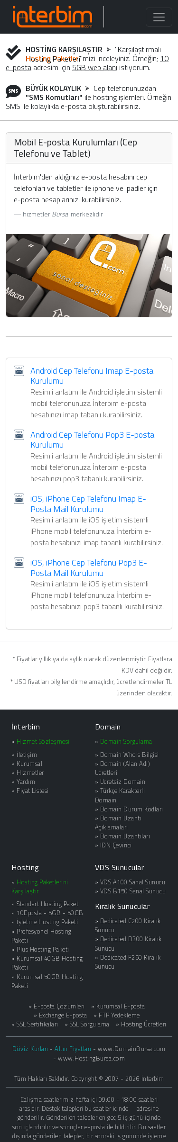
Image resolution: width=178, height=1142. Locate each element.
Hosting (25, 867)
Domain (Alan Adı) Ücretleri (122, 768)
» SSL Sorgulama (87, 1024)
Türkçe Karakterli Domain (120, 795)
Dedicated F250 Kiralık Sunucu (128, 962)
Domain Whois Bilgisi (129, 754)
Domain (108, 726)
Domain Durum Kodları (131, 809)
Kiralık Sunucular (122, 906)
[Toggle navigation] (159, 17)
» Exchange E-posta (60, 1015)
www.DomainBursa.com (132, 1048)
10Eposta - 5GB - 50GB (50, 912)
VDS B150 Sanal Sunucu (133, 891)
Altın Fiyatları (73, 1048)
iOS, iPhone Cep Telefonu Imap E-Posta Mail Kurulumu (88, 503)
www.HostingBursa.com (91, 1058)
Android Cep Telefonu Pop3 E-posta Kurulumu (92, 439)
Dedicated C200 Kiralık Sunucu (128, 925)
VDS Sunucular (119, 867)
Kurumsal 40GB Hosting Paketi (47, 962)
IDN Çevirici (116, 845)
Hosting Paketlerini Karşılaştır (39, 886)
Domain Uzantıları (125, 836)
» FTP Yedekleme (117, 1015)
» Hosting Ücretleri (141, 1024)
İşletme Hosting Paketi (47, 921)
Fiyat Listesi (33, 790)
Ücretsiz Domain (123, 781)
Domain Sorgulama (126, 741)
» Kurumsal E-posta (118, 1006)
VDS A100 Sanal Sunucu (133, 882)
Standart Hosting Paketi (48, 903)
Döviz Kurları (30, 1048)
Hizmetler (30, 772)
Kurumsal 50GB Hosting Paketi (47, 981)
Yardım (26, 781)
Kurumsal (29, 763)
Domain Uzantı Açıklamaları (118, 822)
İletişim (27, 754)
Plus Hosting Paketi (43, 949)
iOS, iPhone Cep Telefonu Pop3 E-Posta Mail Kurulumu (88, 567)
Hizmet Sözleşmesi (43, 741)
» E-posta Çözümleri (56, 1006)
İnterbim (25, 726)
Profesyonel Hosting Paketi (41, 935)
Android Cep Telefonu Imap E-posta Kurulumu (91, 375)
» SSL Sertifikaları (34, 1024)
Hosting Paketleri (53, 58)
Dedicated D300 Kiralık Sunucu (128, 943)
